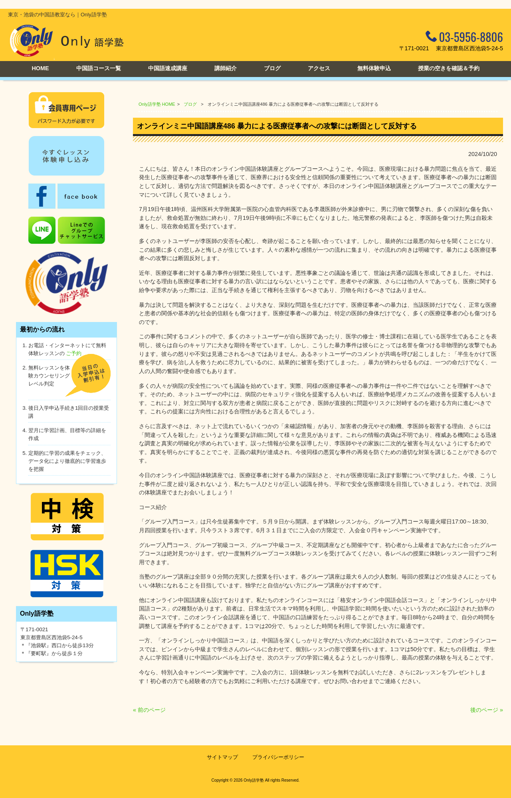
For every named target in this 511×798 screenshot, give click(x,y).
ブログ (190, 104)
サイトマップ (222, 757)
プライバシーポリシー (278, 757)
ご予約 (73, 353)
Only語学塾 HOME (157, 104)
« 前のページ (149, 710)
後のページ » (486, 710)
